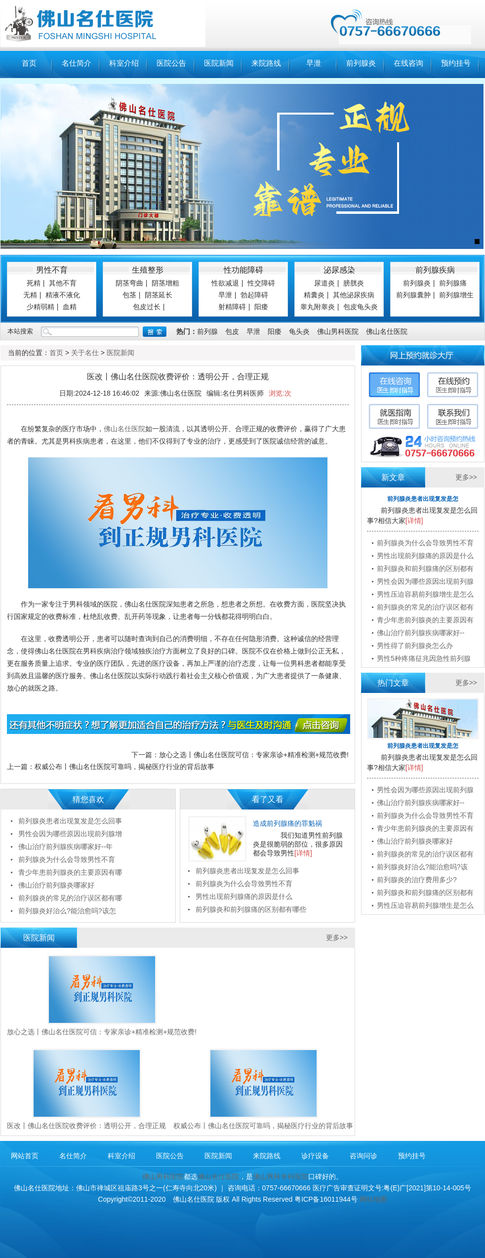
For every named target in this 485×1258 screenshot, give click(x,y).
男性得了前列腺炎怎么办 (415, 645)
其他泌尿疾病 (353, 295)
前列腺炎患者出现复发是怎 (422, 498)
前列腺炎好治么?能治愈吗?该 (422, 867)
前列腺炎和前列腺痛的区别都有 (425, 568)
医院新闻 (219, 63)
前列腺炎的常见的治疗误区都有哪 (70, 898)
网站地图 (373, 1199)
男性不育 (52, 270)
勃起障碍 (254, 295)
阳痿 (261, 307)
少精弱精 (40, 307)
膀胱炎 (353, 283)
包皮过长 (147, 307)
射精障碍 (232, 307)
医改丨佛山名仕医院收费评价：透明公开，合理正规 (86, 1126)
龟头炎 (299, 331)
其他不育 (63, 283)
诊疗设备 (315, 1156)
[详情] (303, 853)
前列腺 (207, 331)
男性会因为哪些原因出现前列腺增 (70, 834)
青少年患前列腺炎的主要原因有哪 (70, 872)
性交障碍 (261, 283)
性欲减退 (225, 283)
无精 (30, 295)
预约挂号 (456, 63)
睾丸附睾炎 (317, 307)
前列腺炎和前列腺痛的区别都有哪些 (251, 909)
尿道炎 (324, 283)
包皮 (232, 331)
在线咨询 (408, 63)
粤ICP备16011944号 (326, 1199)
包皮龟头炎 (360, 307)
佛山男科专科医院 (280, 1176)
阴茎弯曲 (129, 283)
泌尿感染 (339, 270)
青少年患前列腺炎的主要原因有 (425, 620)
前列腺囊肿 (413, 295)
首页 (29, 63)
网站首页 (25, 1156)
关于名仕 (85, 353)
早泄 (313, 63)
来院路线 (266, 63)
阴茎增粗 (165, 283)
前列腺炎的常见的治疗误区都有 (425, 607)
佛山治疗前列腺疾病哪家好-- (420, 633)
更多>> (337, 937)
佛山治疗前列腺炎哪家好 (56, 885)
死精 (33, 283)
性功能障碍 (243, 270)
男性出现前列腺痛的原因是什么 (244, 896)
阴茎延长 (158, 295)
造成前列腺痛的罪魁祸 (287, 823)
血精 (70, 307)
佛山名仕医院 (386, 331)
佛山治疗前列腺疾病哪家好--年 (65, 847)
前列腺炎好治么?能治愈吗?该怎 (67, 911)
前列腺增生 (456, 295)
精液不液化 (62, 295)
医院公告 (171, 63)
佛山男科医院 (338, 331)
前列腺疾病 (435, 270)
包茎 (129, 295)
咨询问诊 (363, 1156)
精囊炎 (314, 295)
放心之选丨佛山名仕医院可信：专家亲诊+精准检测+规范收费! (254, 755)
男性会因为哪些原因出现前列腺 (425, 581)
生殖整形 (147, 270)
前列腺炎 (361, 63)
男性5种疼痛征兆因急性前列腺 (424, 658)
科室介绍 (124, 63)
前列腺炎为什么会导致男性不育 (244, 884)
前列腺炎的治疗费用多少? (417, 880)
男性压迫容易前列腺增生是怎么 (425, 594)
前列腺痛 (453, 283)
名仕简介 (76, 63)
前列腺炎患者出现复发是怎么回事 (247, 871)
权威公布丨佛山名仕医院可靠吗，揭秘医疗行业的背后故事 (124, 767)
